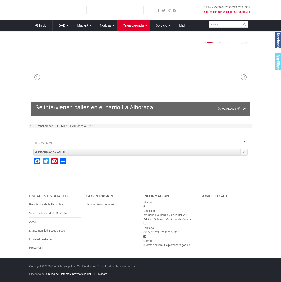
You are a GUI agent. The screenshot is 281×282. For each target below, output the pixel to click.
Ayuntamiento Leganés (100, 204)
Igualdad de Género (41, 239)
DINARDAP (36, 248)
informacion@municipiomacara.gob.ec (226, 11)
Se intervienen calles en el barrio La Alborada (94, 107)
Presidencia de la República (46, 204)
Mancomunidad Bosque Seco (47, 230)
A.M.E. (33, 221)
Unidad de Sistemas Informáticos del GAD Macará (76, 274)
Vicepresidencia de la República (48, 213)
